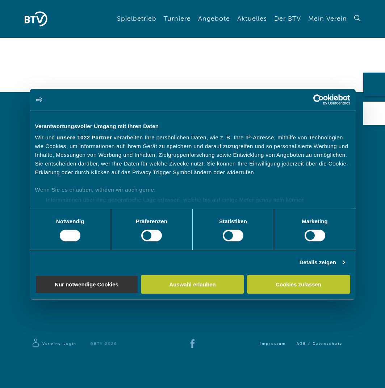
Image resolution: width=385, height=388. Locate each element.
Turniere (177, 19)
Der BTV (287, 19)
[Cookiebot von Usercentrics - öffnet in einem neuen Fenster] (318, 99)
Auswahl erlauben (192, 284)
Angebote (214, 19)
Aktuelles (252, 19)
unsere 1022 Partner (84, 137)
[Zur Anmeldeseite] (54, 344)
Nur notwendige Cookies (86, 284)
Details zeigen (318, 262)
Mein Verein (327, 19)
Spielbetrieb (136, 19)
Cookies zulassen (298, 284)
